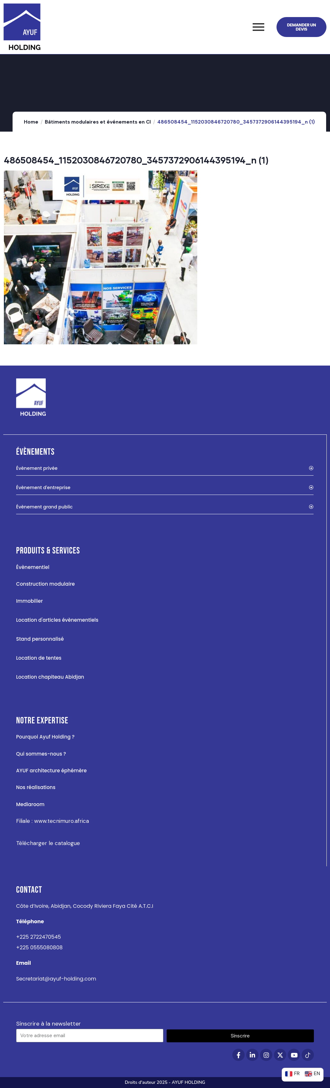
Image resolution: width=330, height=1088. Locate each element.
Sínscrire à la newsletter (48, 1024)
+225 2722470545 (38, 937)
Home (31, 122)
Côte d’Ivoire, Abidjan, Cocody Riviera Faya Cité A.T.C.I (84, 906)
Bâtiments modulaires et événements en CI (98, 122)
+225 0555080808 (39, 947)
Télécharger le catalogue (48, 843)
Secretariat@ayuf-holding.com (56, 978)
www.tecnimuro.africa (61, 820)
